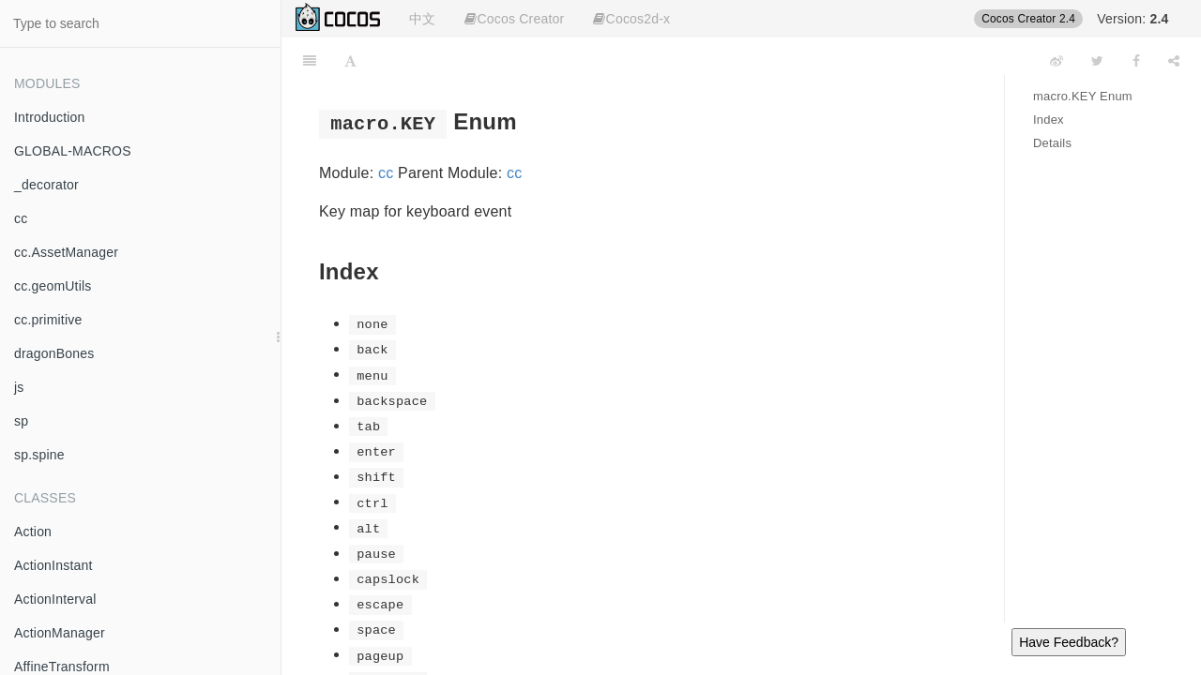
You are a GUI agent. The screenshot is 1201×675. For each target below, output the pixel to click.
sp (21, 420)
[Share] (1173, 61)
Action (33, 531)
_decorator (46, 184)
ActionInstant (53, 565)
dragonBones (54, 353)
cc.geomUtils (53, 285)
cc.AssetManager (66, 252)
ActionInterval (55, 599)
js (19, 387)
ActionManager (59, 632)
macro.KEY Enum (1083, 96)
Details (1052, 143)
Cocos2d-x (631, 18)
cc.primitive (48, 319)
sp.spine (39, 454)
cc (20, 218)
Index (1048, 119)
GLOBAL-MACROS (72, 150)
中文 (422, 18)
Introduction (49, 117)
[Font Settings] (350, 61)
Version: (1132, 18)
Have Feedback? (1068, 642)
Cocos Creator (514, 18)
